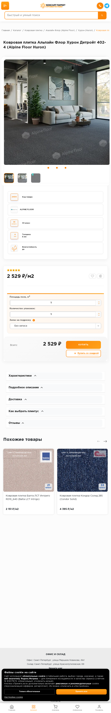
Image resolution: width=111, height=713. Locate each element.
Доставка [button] (18, 403)
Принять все (81, 691)
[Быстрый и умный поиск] (51, 15)
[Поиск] (101, 15)
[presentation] (98, 446)
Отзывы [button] (17, 428)
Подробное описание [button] (27, 391)
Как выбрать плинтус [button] (27, 416)
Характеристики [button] (24, 379)
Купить (83, 348)
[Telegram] (106, 6)
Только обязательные (29, 691)
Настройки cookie (13, 697)
